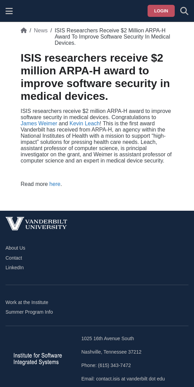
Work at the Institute (27, 302)
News (40, 30)
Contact (14, 258)
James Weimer (39, 123)
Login (161, 10)
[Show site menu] (9, 11)
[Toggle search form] (184, 11)
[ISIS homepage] (26, 11)
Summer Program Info (29, 312)
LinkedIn (15, 267)
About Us (15, 248)
